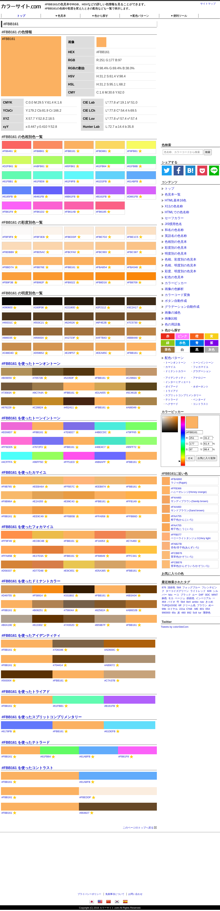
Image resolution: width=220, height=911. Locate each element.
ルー (194, 594)
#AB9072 (109, 665)
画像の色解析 (174, 289)
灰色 (211, 349)
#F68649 (100, 555)
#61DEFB (109, 731)
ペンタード (199, 399)
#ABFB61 (39, 166)
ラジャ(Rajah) (179, 482)
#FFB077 (176, 534)
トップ (21, 15)
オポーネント (200, 386)
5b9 (179, 587)
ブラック (186, 594)
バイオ (171, 601)
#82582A (100, 610)
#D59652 (39, 352)
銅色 (164, 598)
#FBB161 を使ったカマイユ (24, 472)
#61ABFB (132, 181)
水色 (182, 343)
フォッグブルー (191, 587)
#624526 (70, 322)
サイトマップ (208, 3)
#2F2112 (101, 307)
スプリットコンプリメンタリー (183, 395)
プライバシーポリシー (89, 894)
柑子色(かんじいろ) (182, 519)
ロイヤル (173, 608)
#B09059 (6, 377)
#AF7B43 (101, 337)
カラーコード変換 (177, 295)
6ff (180, 605)
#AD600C (109, 649)
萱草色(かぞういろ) (182, 556)
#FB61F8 (7, 211)
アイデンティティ (175, 377)
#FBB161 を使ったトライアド (26, 692)
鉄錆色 (190, 598)
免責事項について (114, 894)
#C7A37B (109, 680)
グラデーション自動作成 (182, 306)
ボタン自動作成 (176, 300)
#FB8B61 (39, 151)
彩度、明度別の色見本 (180, 271)
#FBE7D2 (101, 236)
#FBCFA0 (70, 252)
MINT (215, 594)
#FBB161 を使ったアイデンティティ (31, 636)
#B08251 (38, 610)
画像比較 (171, 318)
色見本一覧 (173, 194)
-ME (196, 608)
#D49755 (6, 595)
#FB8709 (132, 282)
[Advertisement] (186, 81)
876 (164, 587)
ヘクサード (171, 403)
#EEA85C (101, 352)
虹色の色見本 (174, 277)
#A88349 (131, 407)
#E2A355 (38, 501)
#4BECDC (101, 432)
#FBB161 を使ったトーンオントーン (31, 364)
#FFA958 (100, 516)
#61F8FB (70, 181)
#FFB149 (131, 501)
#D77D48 (38, 570)
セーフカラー (174, 218)
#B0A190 (6, 625)
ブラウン (202, 605)
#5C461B (131, 392)
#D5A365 (100, 570)
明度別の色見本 (176, 253)
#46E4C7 (100, 447)
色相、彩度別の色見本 (180, 259)
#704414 (58, 665)
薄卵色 (207, 612)
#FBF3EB (39, 236)
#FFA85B (6, 555)
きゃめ (209, 601)
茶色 (168, 349)
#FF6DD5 (6, 447)
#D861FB (132, 196)
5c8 (195, 612)
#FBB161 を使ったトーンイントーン (31, 418)
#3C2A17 (132, 307)
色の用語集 (173, 324)
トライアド (171, 390)
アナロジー (199, 377)
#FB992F (39, 282)
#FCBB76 (176, 553)
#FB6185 (101, 211)
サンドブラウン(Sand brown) (187, 510)
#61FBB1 (7, 181)
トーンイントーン (203, 362)
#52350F (69, 377)
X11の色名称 (174, 206)
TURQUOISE (169, 605)
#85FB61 (70, 166)
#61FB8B (132, 166)
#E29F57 (70, 352)
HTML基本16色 (175, 200)
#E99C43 (69, 501)
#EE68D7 (6, 432)
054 (207, 608)
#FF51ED (69, 462)
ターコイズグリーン (177, 590)
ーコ (176, 594)
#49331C (7, 322)
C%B (189, 608)
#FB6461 (7, 151)
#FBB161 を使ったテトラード (26, 742)
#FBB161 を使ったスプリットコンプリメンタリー (42, 717)
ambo (195, 601)
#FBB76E (39, 267)
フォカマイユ (200, 366)
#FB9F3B (7, 282)
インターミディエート (178, 382)
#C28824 (38, 407)
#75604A (69, 610)
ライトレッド (198, 590)
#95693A (39, 337)
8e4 (188, 601)
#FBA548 (132, 267)
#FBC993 (101, 252)
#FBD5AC (39, 252)
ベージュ (180, 598)
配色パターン (174, 358)
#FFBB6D (131, 516)
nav (202, 601)
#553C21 (39, 322)
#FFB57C (69, 486)
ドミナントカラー (175, 371)
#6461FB (39, 196)
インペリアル (203, 598)
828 (209, 590)
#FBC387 (132, 252)
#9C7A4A (38, 392)
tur (199, 612)
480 (183, 612)
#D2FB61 (7, 166)
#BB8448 (132, 337)
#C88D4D (8, 352)
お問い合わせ (135, 894)
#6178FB (6, 731)
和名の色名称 (174, 230)
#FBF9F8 (7, 236)
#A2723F (70, 337)
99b (164, 608)
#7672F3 (38, 447)
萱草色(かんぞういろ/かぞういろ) (190, 565)
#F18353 (100, 540)
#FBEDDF (70, 236)
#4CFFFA (6, 462)
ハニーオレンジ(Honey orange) (189, 491)
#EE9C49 (38, 516)
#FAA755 (176, 516)
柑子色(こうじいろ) (182, 528)
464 (164, 601)
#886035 (7, 337)
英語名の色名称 (176, 235)
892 (189, 612)
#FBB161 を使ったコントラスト (27, 768)
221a (182, 608)
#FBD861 (101, 151)
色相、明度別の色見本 (180, 265)
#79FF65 (131, 432)
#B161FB (101, 196)
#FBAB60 (176, 479)
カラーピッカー (176, 283)
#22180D (70, 307)
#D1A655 (100, 392)
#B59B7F (100, 625)
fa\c (170, 594)
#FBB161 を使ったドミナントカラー (31, 581)
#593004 (6, 680)
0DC (207, 594)
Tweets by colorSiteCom (174, 626)
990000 (166, 612)
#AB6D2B (131, 610)
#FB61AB (70, 211)
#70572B (38, 377)
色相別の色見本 (176, 241)
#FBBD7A (8, 267)
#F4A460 (176, 497)
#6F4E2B (101, 322)
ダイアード (171, 386)
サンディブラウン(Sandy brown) (189, 501)
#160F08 (39, 307)
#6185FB (7, 196)
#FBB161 (70, 151)
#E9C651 (69, 570)
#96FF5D (38, 462)
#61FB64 (101, 166)
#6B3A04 (131, 595)
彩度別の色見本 (176, 247)
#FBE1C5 (132, 236)
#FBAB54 (101, 267)
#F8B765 (6, 486)
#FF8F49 (6, 540)
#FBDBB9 (8, 252)
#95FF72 (131, 447)
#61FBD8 (39, 181)
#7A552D (69, 625)
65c (174, 612)
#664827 (84, 812)
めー (211, 605)
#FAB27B (176, 543)
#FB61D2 (39, 211)
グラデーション (202, 371)
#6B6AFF (100, 462)
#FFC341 (131, 555)
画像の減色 (173, 312)
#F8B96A (6, 501)
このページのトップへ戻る (138, 827)
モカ (170, 598)
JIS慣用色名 (173, 224)
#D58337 (6, 570)
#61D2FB (101, 181)
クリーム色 (189, 605)
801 (202, 608)
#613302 (38, 625)
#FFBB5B (69, 516)
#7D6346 (58, 649)
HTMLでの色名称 (177, 212)
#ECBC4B (38, 540)
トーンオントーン (175, 362)
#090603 (7, 307)
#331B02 (69, 595)
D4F (201, 594)
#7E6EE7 (69, 432)
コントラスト (200, 403)
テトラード (171, 399)
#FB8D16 (101, 282)
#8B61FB (70, 196)
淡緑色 (171, 587)
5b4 (183, 601)
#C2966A (131, 377)
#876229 (6, 407)
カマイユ (170, 366)
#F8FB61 (132, 151)
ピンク (182, 336)
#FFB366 (176, 488)
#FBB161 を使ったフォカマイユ (27, 527)
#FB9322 (70, 282)
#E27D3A (38, 555)
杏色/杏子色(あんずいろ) (185, 547)
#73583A (6, 392)
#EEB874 (100, 486)
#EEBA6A (38, 486)
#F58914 (38, 595)
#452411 (69, 407)
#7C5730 (132, 322)
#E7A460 (131, 540)
